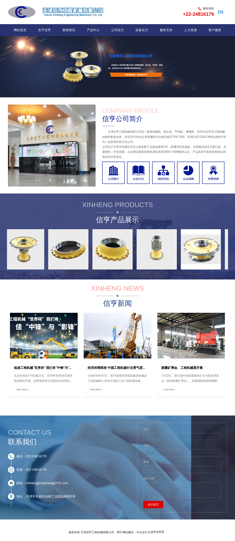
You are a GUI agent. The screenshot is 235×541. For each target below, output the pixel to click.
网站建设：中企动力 (135, 532)
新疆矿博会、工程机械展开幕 (182, 368)
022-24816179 (36, 456)
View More (22, 389)
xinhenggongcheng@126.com (47, 483)
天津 (150, 532)
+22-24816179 (198, 14)
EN (220, 12)
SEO (119, 532)
